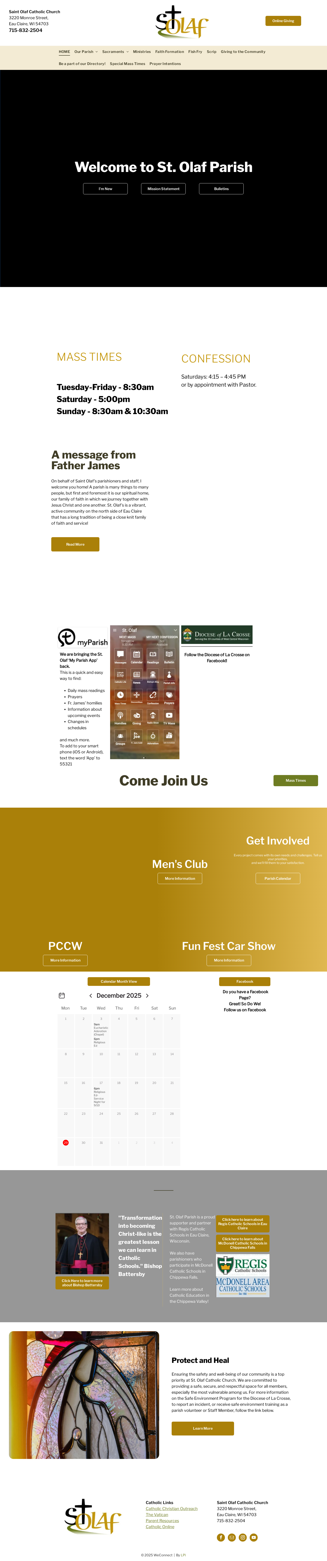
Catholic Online (160, 1526)
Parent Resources (162, 1520)
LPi (183, 1555)
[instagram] (243, 1538)
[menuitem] (64, 52)
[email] (232, 1538)
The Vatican (157, 1514)
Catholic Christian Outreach (172, 1508)
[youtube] (254, 1538)
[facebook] (221, 1538)
